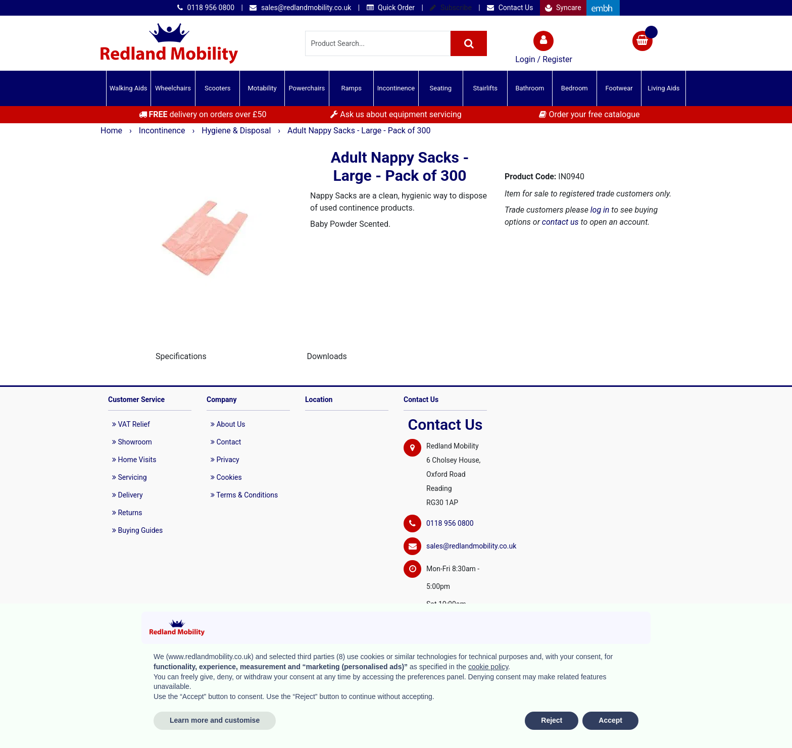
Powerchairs (307, 88)
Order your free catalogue (589, 114)
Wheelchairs (173, 88)
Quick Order (391, 8)
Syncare (563, 8)
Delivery (127, 495)
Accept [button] (610, 720)
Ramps (351, 88)
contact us (560, 222)
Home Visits (134, 460)
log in (600, 210)
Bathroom (529, 88)
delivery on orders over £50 (203, 114)
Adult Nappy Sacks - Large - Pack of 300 (358, 130)
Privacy (225, 460)
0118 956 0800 (205, 8)
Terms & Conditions (244, 495)
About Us (228, 424)
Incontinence (396, 88)
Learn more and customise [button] (215, 720)
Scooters (218, 88)
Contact (226, 442)
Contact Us (510, 8)
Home (112, 130)
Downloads (326, 356)
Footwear (618, 88)
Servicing (129, 477)
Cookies (226, 477)
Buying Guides (137, 530)
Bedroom (574, 88)
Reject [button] (551, 720)
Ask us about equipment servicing (395, 114)
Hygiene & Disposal (237, 130)
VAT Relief (131, 424)
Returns (127, 513)
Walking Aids (128, 88)
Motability (261, 88)
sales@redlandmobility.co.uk (300, 8)
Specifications (181, 356)
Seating (441, 88)
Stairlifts (485, 88)
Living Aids (663, 88)
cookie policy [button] (488, 667)
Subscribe (450, 8)
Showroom (132, 442)
